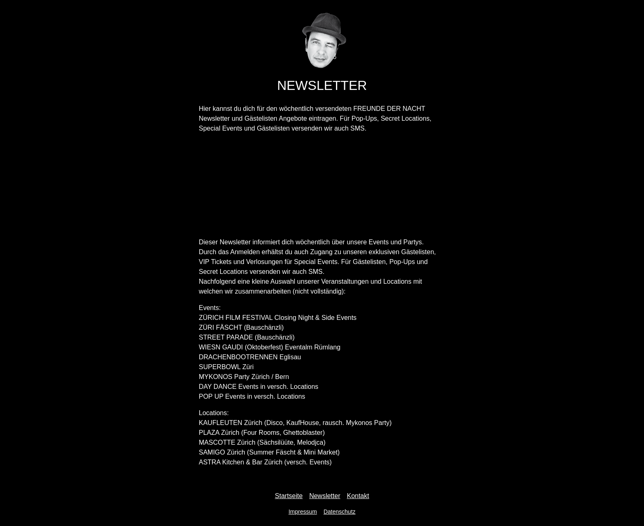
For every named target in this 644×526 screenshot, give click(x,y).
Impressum (302, 511)
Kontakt (358, 495)
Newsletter (324, 495)
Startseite (289, 495)
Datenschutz (340, 511)
